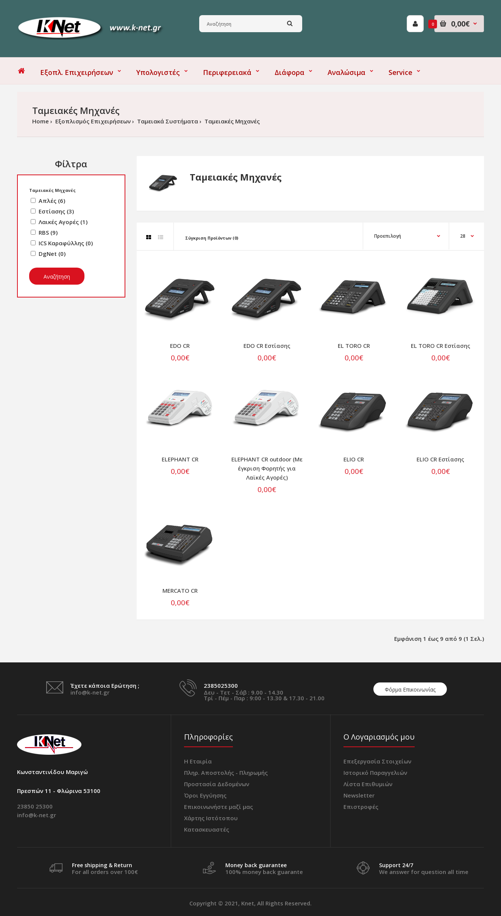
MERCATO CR (180, 590)
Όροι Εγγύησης (205, 795)
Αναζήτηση (57, 276)
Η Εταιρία (198, 761)
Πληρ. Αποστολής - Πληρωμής (226, 772)
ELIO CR (353, 459)
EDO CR (180, 345)
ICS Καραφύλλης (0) (66, 243)
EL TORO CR (354, 345)
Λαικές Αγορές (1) (63, 222)
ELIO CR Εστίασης (440, 459)
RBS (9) (48, 232)
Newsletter (359, 795)
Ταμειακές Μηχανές (231, 121)
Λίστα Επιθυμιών (367, 784)
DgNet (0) (52, 253)
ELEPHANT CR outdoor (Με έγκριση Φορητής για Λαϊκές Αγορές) (267, 468)
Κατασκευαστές (206, 829)
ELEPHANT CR (180, 459)
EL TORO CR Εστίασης (440, 345)
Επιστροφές (360, 806)
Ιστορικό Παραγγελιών (375, 772)
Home (40, 121)
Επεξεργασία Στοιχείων (377, 761)
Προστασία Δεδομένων (216, 784)
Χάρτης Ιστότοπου (211, 818)
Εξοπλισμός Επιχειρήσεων (92, 121)
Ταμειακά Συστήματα (167, 121)
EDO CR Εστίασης (266, 345)
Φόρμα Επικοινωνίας (410, 689)
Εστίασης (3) (56, 211)
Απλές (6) (52, 200)
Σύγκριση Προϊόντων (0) (211, 238)
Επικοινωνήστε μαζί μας (218, 806)
